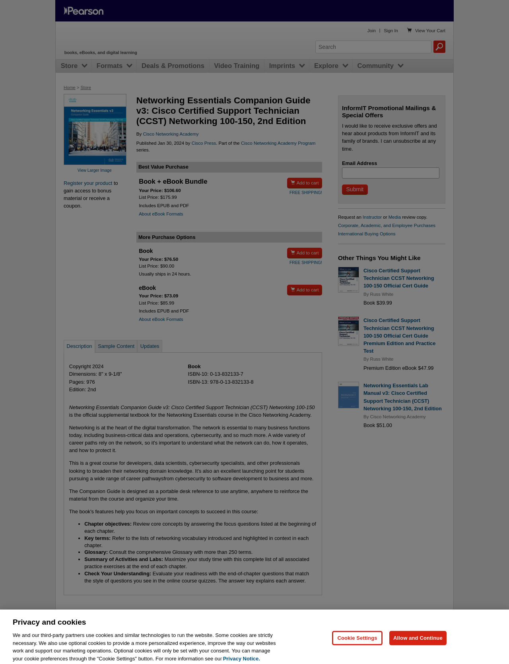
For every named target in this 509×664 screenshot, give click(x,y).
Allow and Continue (418, 645)
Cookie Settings (357, 645)
